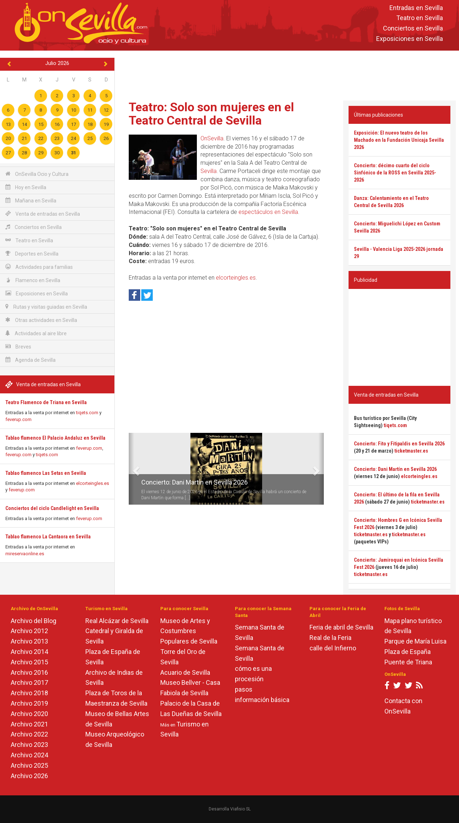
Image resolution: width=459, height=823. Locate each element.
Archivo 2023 (29, 744)
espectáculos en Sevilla (268, 212)
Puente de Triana (408, 662)
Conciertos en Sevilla (413, 28)
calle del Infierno (332, 648)
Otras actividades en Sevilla (41, 320)
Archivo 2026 (29, 776)
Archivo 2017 (29, 682)
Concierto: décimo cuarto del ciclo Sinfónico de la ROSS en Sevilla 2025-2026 (395, 173)
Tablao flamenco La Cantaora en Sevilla (48, 536)
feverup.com (18, 419)
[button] (131, 469)
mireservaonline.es (24, 553)
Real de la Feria (330, 637)
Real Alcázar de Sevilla (116, 621)
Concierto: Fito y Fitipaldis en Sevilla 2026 (399, 443)
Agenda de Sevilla (30, 360)
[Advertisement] (286, 74)
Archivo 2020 (29, 713)
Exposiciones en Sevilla (409, 38)
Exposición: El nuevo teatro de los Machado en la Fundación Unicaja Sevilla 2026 (399, 140)
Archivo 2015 (29, 662)
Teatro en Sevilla (419, 18)
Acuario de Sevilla (185, 672)
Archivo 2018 (29, 693)
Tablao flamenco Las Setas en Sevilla (45, 473)
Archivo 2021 (29, 724)
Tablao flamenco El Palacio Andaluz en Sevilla (55, 438)
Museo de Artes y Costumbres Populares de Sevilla (188, 631)
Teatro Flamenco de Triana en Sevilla (46, 402)
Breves (18, 346)
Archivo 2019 (29, 703)
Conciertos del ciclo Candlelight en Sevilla (52, 508)
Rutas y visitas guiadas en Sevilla (46, 307)
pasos (243, 689)
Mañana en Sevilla (30, 200)
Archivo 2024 (29, 755)
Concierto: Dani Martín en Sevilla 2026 (194, 482)
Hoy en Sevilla (25, 187)
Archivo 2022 (29, 734)
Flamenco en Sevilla (32, 280)
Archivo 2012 (29, 631)
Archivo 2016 (29, 672)
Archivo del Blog (33, 621)
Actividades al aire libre (36, 333)
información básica (262, 699)
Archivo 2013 (29, 641)
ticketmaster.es (411, 451)
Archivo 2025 (29, 765)
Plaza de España (407, 651)
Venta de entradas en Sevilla (42, 214)
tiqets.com (87, 412)
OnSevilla (211, 138)
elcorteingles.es (92, 483)
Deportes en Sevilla (31, 254)
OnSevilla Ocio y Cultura (36, 174)
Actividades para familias (39, 267)
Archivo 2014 (29, 651)
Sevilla (208, 171)
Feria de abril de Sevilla (341, 627)
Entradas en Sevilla (416, 7)
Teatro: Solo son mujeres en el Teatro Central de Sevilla (211, 113)
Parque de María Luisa (415, 641)
